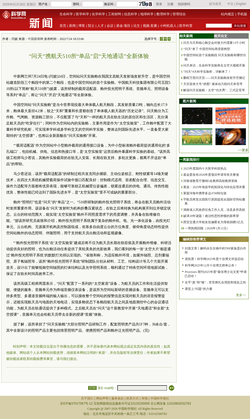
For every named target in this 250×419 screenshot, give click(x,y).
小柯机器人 (168, 26)
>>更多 (243, 150)
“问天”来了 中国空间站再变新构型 (206, 49)
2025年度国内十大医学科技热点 (205, 168)
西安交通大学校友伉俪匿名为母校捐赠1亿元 (213, 222)
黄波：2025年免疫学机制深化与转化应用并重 (214, 187)
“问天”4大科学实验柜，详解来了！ (207, 71)
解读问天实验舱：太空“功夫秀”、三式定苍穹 (214, 90)
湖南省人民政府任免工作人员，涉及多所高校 (214, 210)
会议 (110, 26)
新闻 (72, 26)
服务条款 (117, 398)
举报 (144, 398)
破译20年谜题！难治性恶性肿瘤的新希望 (211, 216)
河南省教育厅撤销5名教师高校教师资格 (210, 181)
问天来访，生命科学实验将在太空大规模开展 (214, 65)
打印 (92, 388)
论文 (136, 26)
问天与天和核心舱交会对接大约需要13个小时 (214, 43)
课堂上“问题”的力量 (198, 289)
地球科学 (147, 14)
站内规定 (227, 14)
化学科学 (98, 14)
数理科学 (163, 14)
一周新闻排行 (189, 160)
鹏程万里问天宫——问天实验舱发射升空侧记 (214, 78)
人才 (100, 26)
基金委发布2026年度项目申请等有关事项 (211, 175)
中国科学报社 (160, 398)
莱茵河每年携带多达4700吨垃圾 (205, 193)
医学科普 (186, 26)
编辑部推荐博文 (194, 239)
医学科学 (82, 14)
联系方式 (132, 398)
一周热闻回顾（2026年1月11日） (207, 228)
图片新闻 (189, 101)
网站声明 (102, 398)
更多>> (241, 295)
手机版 (242, 14)
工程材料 (114, 14)
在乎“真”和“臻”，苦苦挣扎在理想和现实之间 (215, 282)
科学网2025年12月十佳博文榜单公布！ (211, 265)
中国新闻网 (35, 39)
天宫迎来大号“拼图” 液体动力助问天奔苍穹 (213, 84)
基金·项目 (123, 26)
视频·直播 (150, 26)
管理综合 (179, 14)
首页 (63, 26)
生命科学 (66, 14)
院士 (91, 26)
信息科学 (130, 14)
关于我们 (87, 398)
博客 (81, 26)
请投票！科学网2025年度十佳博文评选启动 (214, 259)
